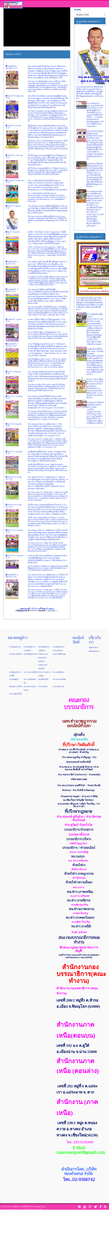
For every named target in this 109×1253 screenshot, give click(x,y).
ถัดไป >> (54, 610)
